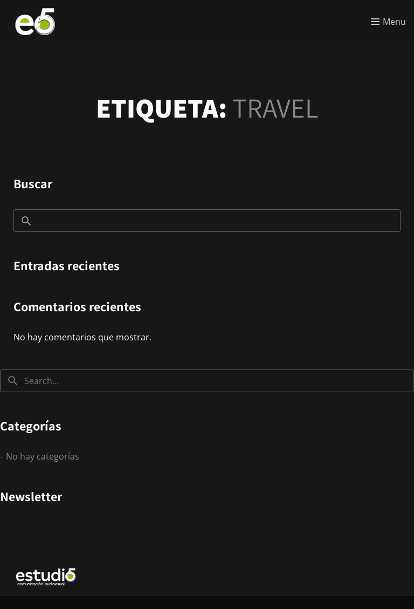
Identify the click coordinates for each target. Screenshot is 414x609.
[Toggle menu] (388, 21)
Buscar (32, 183)
